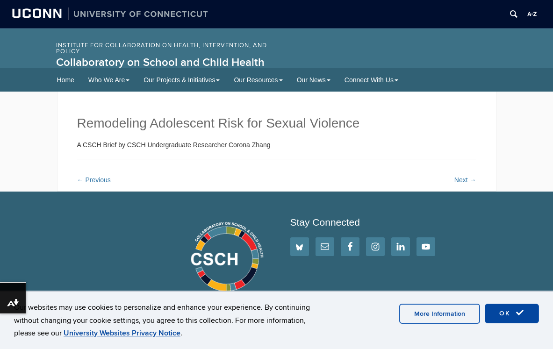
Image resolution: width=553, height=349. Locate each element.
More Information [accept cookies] (439, 314)
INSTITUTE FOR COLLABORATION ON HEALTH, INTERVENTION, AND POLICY (161, 48)
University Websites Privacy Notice (122, 333)
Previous (94, 180)
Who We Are (108, 80)
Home (65, 80)
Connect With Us (371, 80)
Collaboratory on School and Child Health (160, 62)
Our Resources (258, 80)
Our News (313, 80)
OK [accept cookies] (511, 313)
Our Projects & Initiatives (182, 80)
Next (465, 180)
